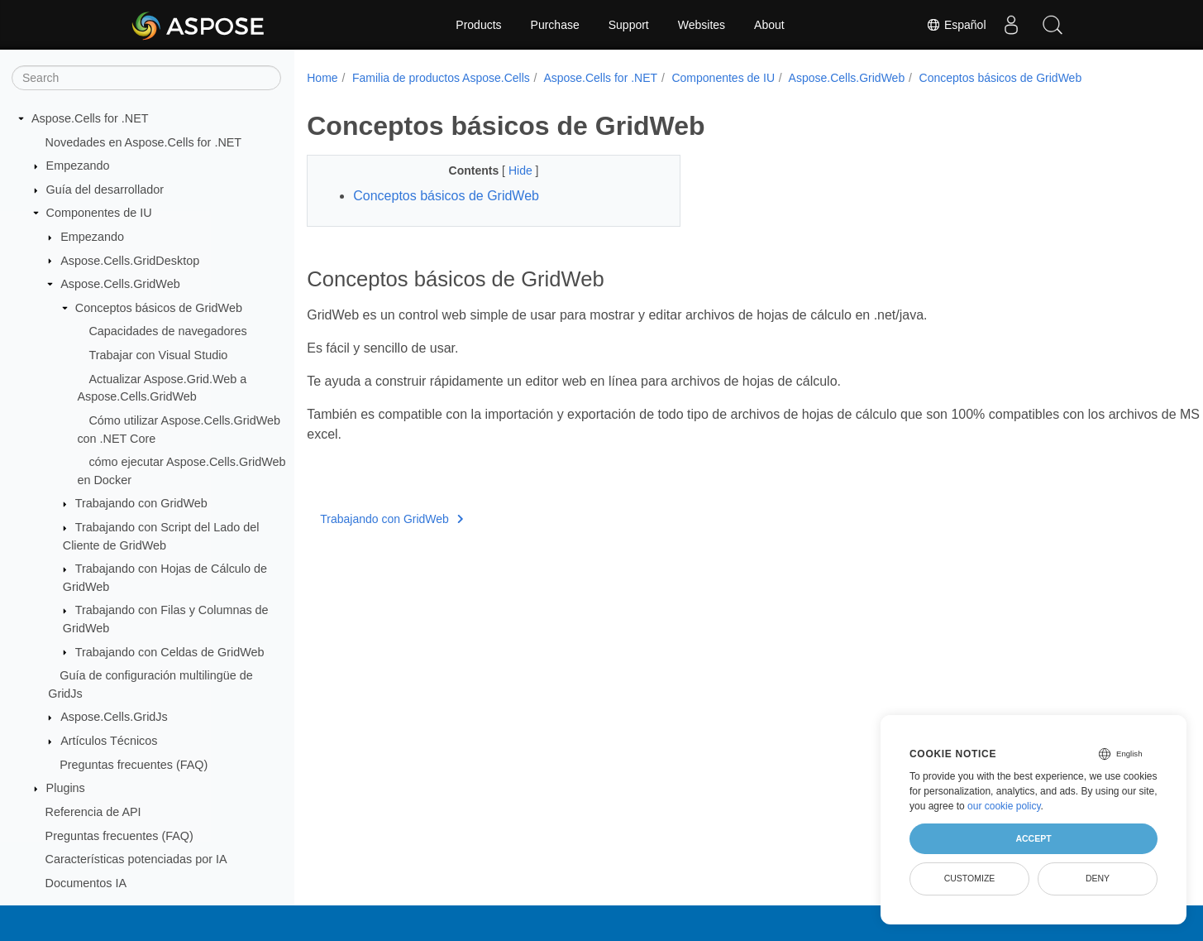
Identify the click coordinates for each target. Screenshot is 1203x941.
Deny (1098, 878)
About (769, 24)
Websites (701, 24)
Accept (1033, 838)
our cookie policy (1004, 806)
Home (322, 77)
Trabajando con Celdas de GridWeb (170, 652)
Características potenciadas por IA (136, 859)
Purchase (555, 24)
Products (478, 24)
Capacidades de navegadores (167, 331)
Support (629, 24)
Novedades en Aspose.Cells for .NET (143, 142)
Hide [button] (509, 170)
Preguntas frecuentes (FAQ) (134, 764)
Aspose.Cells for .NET (90, 118)
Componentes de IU (99, 212)
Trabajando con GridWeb (141, 503)
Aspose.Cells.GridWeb (120, 283)
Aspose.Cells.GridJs (114, 716)
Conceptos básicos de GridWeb (158, 307)
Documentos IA (86, 883)
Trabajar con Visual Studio (157, 355)
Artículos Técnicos (108, 740)
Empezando (78, 165)
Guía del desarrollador (105, 189)
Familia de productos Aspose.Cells (441, 77)
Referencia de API (93, 812)
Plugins (65, 788)
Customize (969, 878)
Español (956, 24)
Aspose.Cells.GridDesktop (129, 260)
